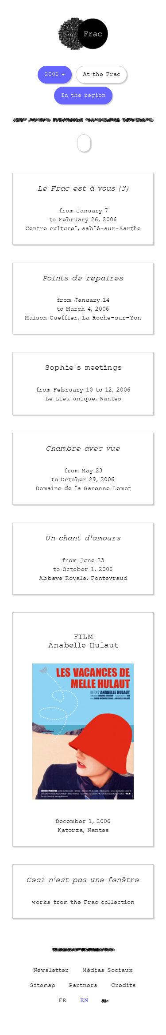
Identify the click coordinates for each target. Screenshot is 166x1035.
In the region (83, 95)
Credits (123, 985)
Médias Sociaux (107, 970)
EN (84, 1000)
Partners (83, 985)
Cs (105, 1001)
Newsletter (51, 970)
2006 (54, 74)
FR (62, 1000)
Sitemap (42, 985)
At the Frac (101, 74)
